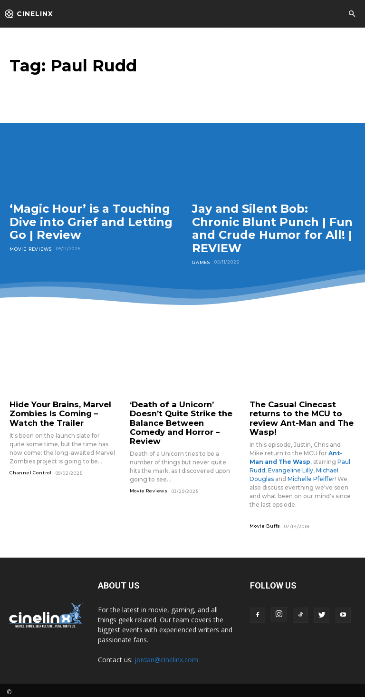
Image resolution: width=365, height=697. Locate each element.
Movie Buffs (265, 522)
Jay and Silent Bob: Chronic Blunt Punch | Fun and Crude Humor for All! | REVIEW (272, 228)
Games (201, 262)
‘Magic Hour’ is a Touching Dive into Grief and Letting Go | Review (91, 222)
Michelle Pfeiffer (311, 475)
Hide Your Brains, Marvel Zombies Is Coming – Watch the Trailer (56, 412)
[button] (351, 14)
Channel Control (31, 469)
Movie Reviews (30, 248)
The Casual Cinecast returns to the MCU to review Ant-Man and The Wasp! (296, 416)
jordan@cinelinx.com (166, 655)
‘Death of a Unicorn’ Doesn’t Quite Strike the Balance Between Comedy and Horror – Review (180, 416)
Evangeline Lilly (290, 466)
